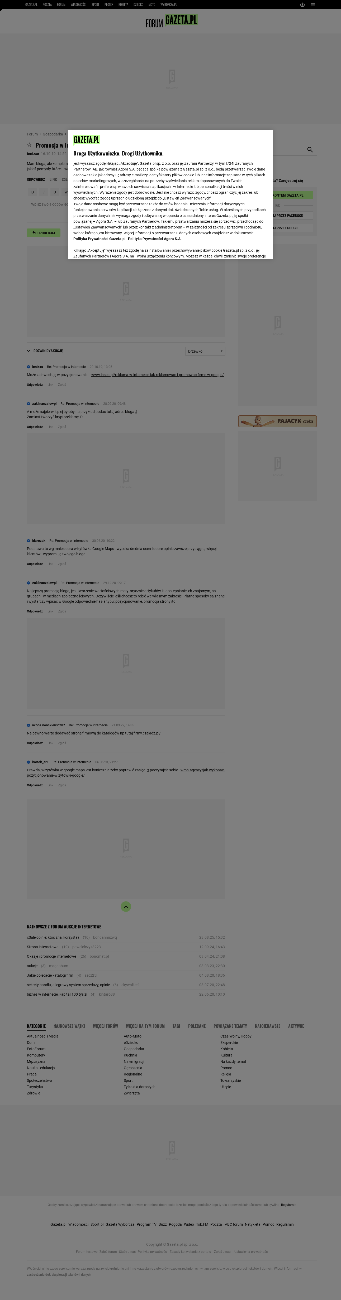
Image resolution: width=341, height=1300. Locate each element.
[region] (170, 194)
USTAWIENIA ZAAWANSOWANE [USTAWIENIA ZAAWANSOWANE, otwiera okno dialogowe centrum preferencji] (108, 248)
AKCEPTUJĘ (249, 249)
